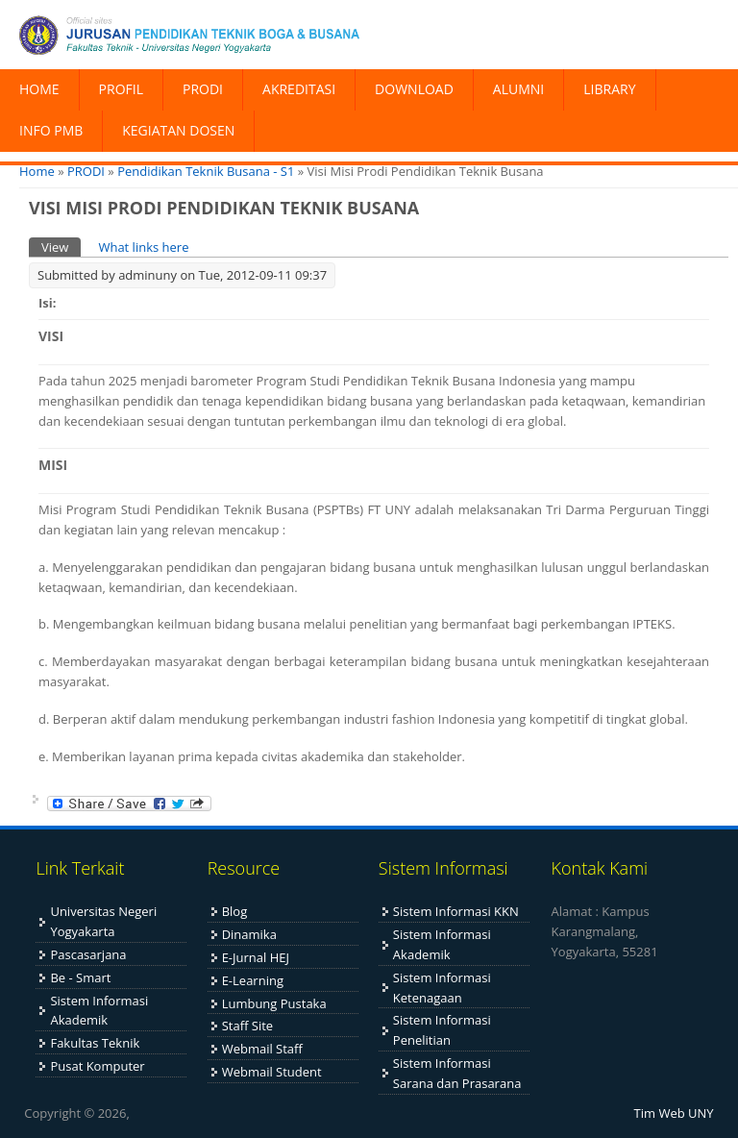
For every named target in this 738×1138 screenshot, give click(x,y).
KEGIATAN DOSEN (178, 130)
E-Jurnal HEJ (255, 957)
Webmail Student (272, 1071)
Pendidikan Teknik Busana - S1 (205, 171)
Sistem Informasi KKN (456, 911)
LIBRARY (609, 89)
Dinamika (249, 934)
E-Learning (252, 980)
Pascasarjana (88, 954)
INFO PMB (51, 130)
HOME (39, 89)
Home (37, 171)
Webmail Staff (262, 1048)
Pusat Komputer (97, 1066)
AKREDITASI (298, 89)
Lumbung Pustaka (274, 1003)
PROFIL (121, 89)
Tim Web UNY (674, 1113)
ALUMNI (518, 89)
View (61, 246)
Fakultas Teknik (94, 1042)
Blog (235, 911)
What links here (143, 247)
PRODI (203, 89)
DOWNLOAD (414, 89)
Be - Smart (80, 977)
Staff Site (247, 1025)
